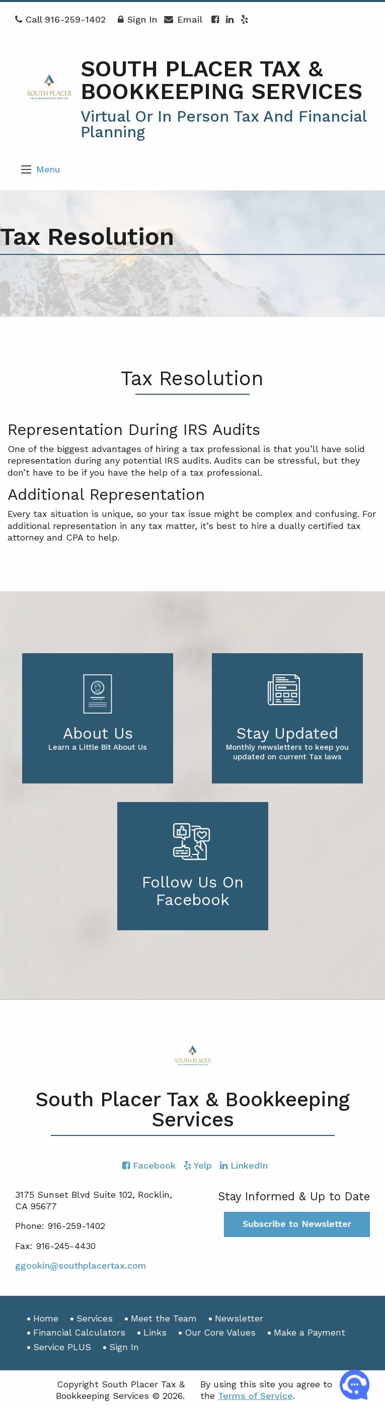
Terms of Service (255, 1395)
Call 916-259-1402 (60, 19)
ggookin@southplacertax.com (80, 1265)
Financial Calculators (79, 1332)
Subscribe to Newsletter (297, 1223)
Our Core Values (220, 1332)
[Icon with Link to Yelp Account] (244, 19)
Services (94, 1318)
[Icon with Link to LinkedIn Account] (230, 19)
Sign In (137, 21)
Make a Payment (309, 1332)
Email (183, 21)
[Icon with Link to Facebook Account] (215, 19)
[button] (26, 169)
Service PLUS (62, 1347)
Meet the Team (164, 1318)
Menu (48, 169)
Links (155, 1332)
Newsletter (239, 1318)
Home (45, 1318)
